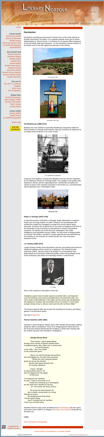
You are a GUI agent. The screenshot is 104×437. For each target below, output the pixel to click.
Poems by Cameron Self (11, 43)
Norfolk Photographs (13, 97)
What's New (16, 122)
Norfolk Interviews (14, 77)
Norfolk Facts (16, 61)
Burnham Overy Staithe (62, 410)
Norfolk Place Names (13, 66)
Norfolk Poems (15, 41)
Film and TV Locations (12, 84)
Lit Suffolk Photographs (12, 118)
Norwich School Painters (11, 72)
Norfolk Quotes (15, 59)
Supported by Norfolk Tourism (13, 427)
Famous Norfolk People (12, 75)
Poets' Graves (15, 104)
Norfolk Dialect (15, 63)
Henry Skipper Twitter (13, 100)
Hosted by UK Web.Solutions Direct (78, 434)
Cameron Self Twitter (13, 102)
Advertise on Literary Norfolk (59, 431)
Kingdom (17, 86)
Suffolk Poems (15, 115)
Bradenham (35, 315)
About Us (44, 431)
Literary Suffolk (15, 113)
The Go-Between (14, 91)
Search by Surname (13, 38)
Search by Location (13, 36)
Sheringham (64, 408)
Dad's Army (16, 88)
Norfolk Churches (14, 54)
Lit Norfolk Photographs (12, 45)
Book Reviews (15, 47)
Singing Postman (14, 68)
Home (18, 27)
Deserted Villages (14, 57)
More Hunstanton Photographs (35, 422)
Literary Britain (15, 106)
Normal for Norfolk (14, 70)
